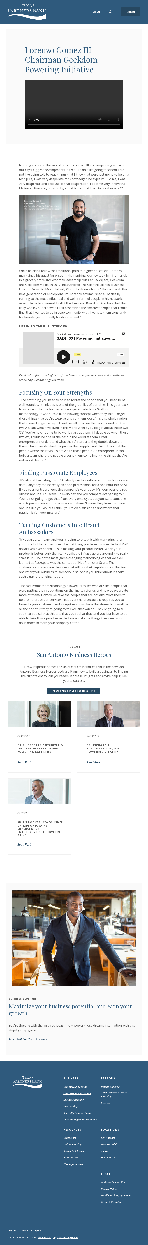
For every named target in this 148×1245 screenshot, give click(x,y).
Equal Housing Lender (67, 1237)
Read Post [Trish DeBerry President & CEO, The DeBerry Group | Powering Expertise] (24, 762)
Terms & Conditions (112, 1202)
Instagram (35, 1230)
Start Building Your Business (28, 1039)
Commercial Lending (75, 1086)
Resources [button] (72, 1129)
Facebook (13, 1230)
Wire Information (73, 1164)
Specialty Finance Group (77, 1113)
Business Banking (73, 1100)
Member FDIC (44, 1237)
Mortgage (106, 1103)
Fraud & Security (72, 1157)
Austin (104, 1151)
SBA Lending (70, 1106)
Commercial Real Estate (77, 1093)
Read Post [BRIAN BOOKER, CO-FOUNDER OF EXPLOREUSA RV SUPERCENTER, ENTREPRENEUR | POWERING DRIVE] (24, 844)
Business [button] (70, 1078)
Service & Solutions (74, 1151)
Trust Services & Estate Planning (114, 1094)
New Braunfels (109, 1144)
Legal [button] (106, 1174)
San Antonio (108, 1138)
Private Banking (110, 1086)
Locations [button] (110, 1129)
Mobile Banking (72, 1144)
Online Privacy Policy (113, 1182)
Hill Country (108, 1157)
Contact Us (69, 1138)
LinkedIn (24, 1230)
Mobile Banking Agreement (116, 1196)
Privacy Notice (109, 1189)
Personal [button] (109, 1078)
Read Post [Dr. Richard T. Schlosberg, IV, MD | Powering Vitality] (93, 762)
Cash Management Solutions (80, 1119)
